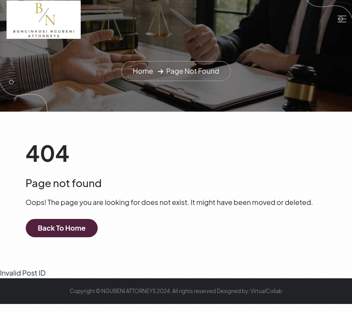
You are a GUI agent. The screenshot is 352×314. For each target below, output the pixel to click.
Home (143, 70)
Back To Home (62, 227)
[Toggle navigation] (341, 19)
